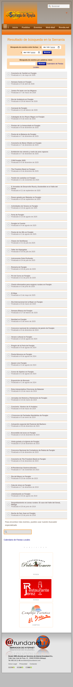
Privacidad (23, 664)
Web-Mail (50, 27)
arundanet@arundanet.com (31, 661)
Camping (36, 615)
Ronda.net (64, 27)
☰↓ (6, 26)
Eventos (38, 27)
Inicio (15, 27)
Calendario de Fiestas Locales (17, 540)
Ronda (36, 565)
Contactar (33, 664)
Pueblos (26, 27)
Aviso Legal (12, 664)
